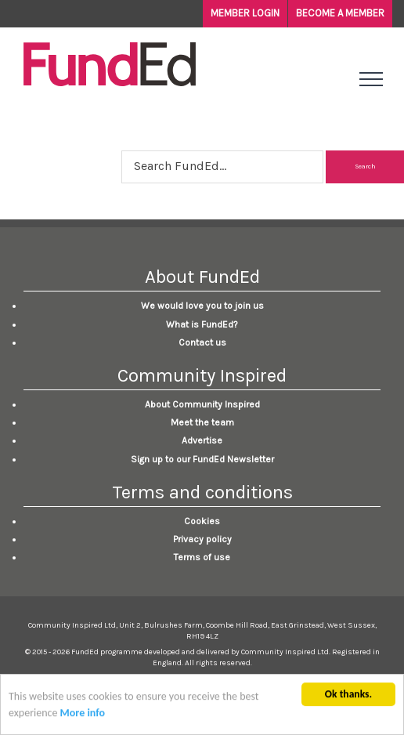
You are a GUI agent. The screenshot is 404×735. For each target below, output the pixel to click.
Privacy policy (202, 539)
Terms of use (202, 557)
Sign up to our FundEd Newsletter (202, 459)
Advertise (202, 440)
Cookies (202, 521)
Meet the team (202, 422)
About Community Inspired (202, 404)
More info (82, 714)
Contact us (202, 342)
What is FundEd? (202, 324)
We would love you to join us (202, 305)
